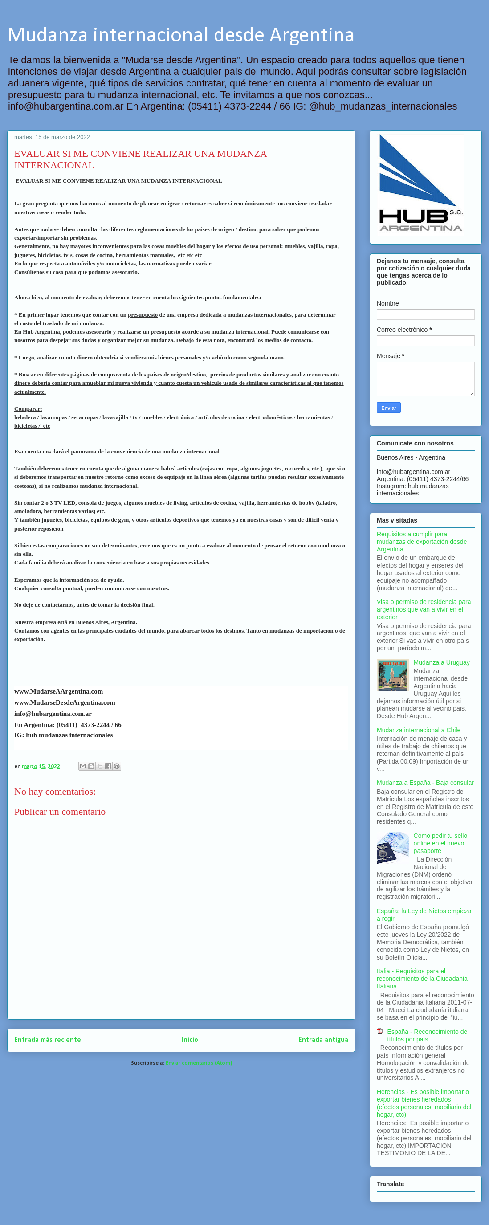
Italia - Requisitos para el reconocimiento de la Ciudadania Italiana (422, 979)
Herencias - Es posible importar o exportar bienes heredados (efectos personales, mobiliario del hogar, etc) (424, 1103)
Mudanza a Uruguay (442, 662)
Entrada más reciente (47, 1040)
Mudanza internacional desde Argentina (181, 36)
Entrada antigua (323, 1040)
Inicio (190, 1040)
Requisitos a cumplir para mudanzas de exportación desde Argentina (422, 542)
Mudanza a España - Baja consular (425, 782)
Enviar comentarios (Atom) (199, 1063)
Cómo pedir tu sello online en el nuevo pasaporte (441, 843)
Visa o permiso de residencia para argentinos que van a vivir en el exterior (424, 609)
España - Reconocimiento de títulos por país (427, 1035)
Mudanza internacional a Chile (418, 730)
